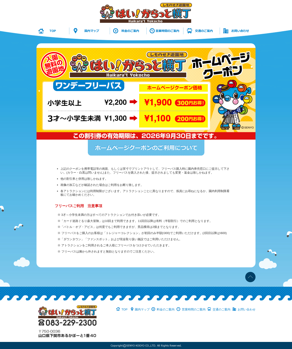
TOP (124, 309)
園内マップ (142, 309)
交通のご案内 (221, 309)
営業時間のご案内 (194, 309)
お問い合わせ (247, 309)
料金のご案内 (166, 309)
